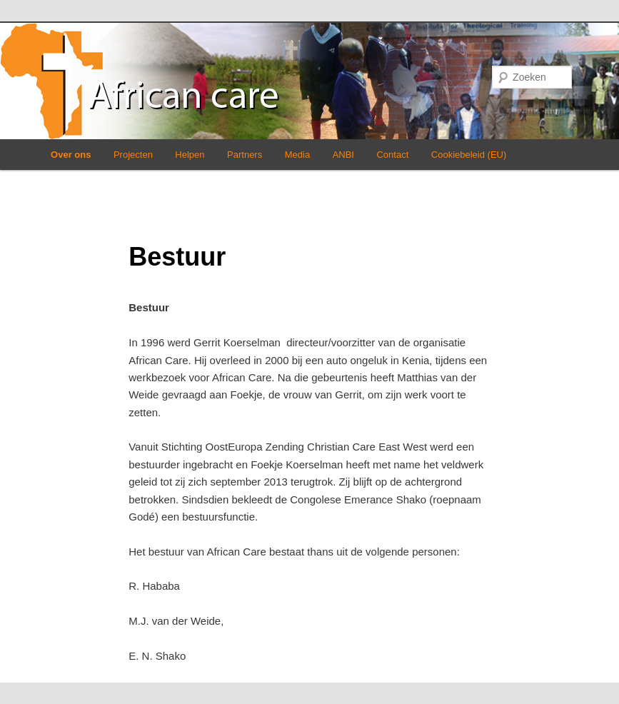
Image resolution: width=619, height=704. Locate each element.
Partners (244, 154)
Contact (392, 154)
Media (297, 154)
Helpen (189, 154)
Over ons (71, 154)
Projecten (133, 154)
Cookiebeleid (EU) (469, 154)
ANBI (343, 154)
